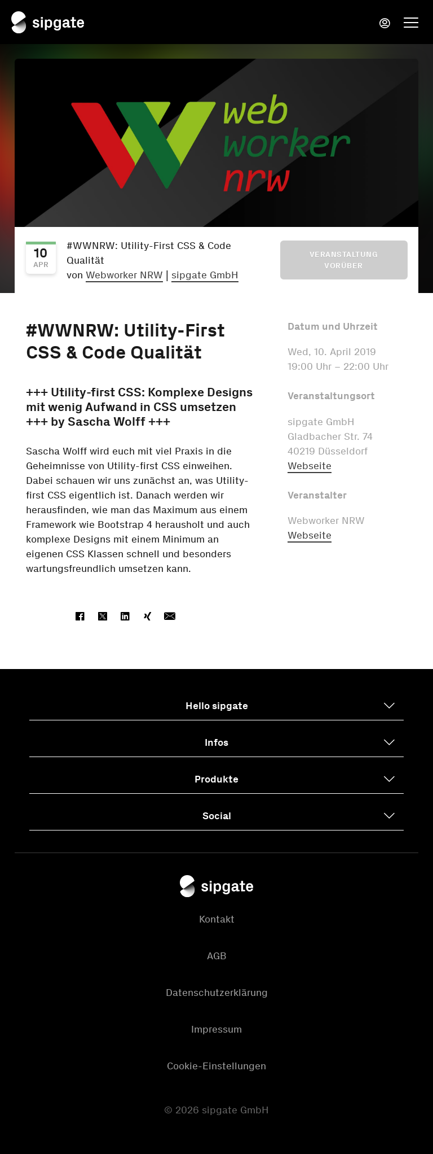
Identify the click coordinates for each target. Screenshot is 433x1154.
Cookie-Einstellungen (216, 1066)
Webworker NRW (124, 275)
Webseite (310, 466)
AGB (217, 956)
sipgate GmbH (204, 275)
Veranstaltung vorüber (344, 260)
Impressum (216, 1029)
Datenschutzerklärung (217, 992)
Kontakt (217, 919)
